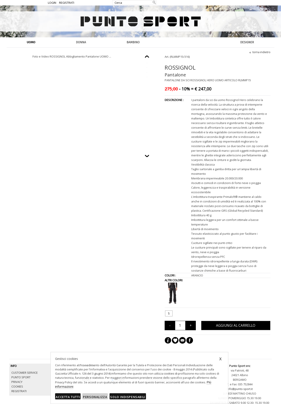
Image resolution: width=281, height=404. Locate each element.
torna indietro (259, 52)
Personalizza (95, 397)
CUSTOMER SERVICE (24, 373)
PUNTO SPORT (21, 377)
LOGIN (52, 3)
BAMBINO (133, 42)
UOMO (31, 42)
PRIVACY (16, 382)
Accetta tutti (68, 397)
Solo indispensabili (127, 397)
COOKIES (17, 386)
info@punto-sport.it (240, 389)
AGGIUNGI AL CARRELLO (235, 325)
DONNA (81, 42)
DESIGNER (247, 42)
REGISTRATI (66, 3)
